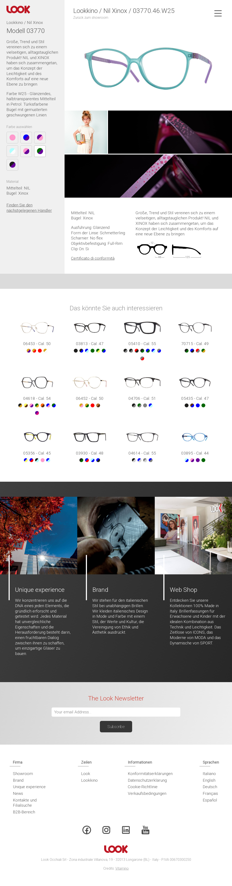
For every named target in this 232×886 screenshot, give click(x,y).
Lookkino (89, 780)
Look (85, 773)
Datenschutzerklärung (147, 780)
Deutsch (210, 786)
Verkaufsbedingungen (147, 793)
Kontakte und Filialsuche (25, 803)
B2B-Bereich (24, 811)
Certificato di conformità (92, 258)
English (209, 780)
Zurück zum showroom (90, 18)
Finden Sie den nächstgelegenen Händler (29, 208)
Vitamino (122, 868)
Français (210, 793)
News (18, 793)
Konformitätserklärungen (150, 773)
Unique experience (29, 786)
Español (210, 800)
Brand (18, 780)
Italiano (209, 773)
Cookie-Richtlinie (143, 786)
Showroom (23, 773)
